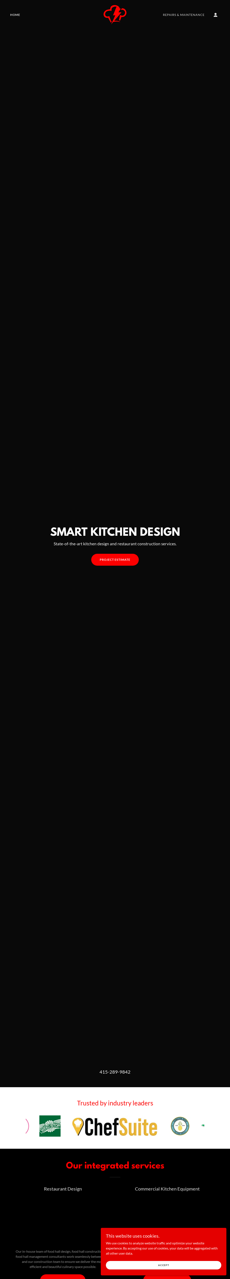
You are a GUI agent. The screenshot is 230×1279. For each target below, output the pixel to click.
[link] (115, 14)
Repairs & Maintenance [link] (184, 15)
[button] (215, 15)
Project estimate (115, 559)
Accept (182, 1263)
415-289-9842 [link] (115, 1072)
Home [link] (15, 15)
